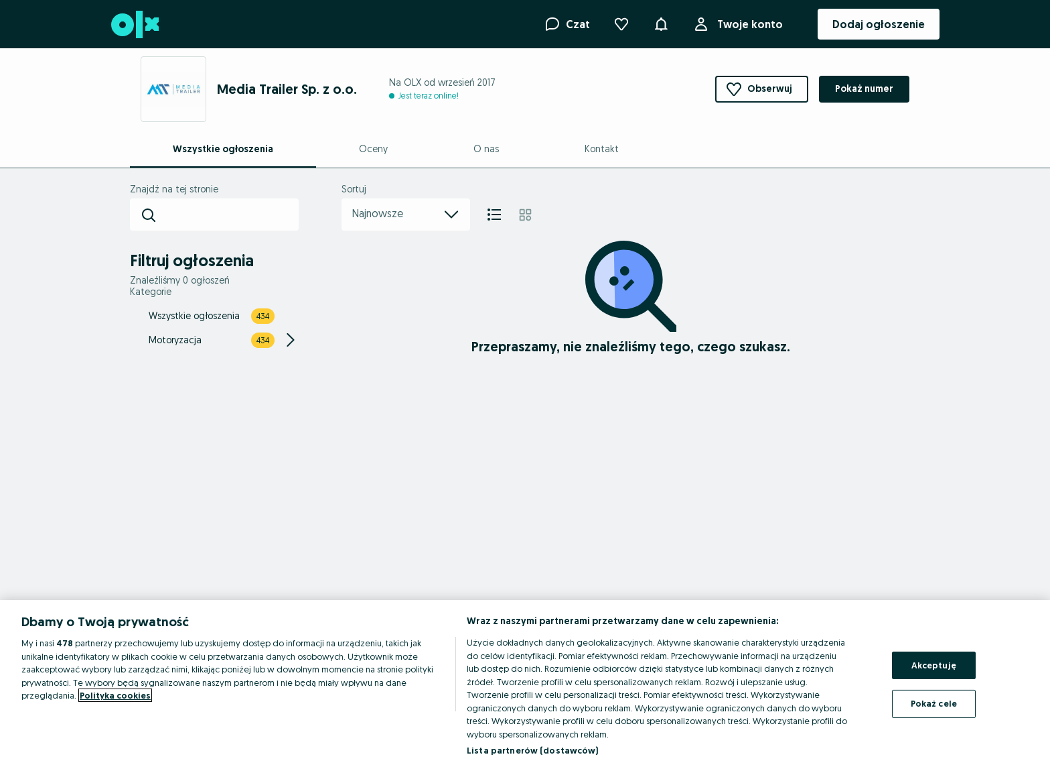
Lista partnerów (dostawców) (533, 750)
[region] (525, 685)
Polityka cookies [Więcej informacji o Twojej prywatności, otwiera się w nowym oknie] (115, 695)
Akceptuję (933, 665)
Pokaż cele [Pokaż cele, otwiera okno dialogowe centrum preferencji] (934, 703)
